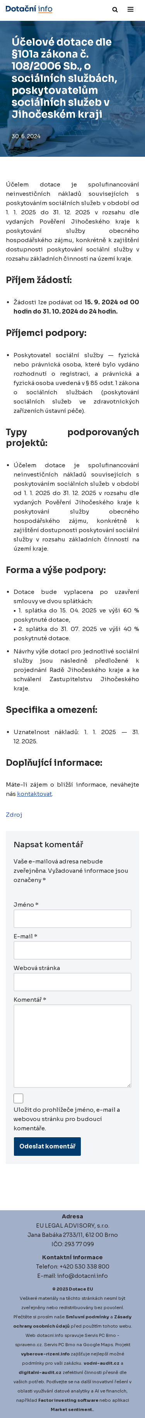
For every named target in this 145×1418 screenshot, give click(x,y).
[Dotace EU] (29, 9)
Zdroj (14, 814)
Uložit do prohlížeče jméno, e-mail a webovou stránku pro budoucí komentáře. (67, 1119)
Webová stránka (37, 968)
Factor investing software (68, 1400)
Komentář (30, 999)
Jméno (26, 904)
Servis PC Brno (100, 1335)
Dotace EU (81, 1289)
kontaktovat (34, 793)
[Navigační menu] (130, 9)
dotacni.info (50, 1335)
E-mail (26, 936)
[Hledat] (115, 9)
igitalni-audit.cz (41, 1372)
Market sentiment (71, 1409)
